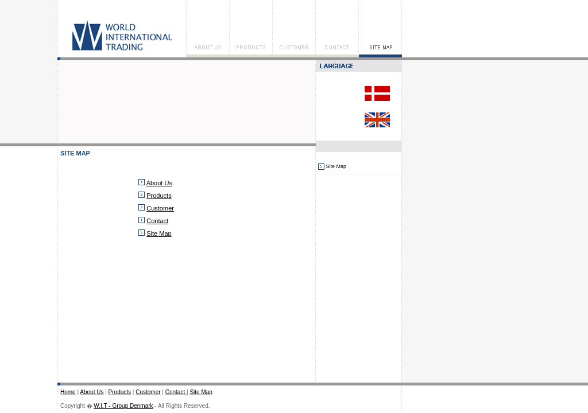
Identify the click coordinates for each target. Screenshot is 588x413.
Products (158, 195)
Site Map (158, 233)
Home (68, 392)
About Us (159, 183)
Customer (160, 208)
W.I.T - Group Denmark (123, 406)
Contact (157, 220)
